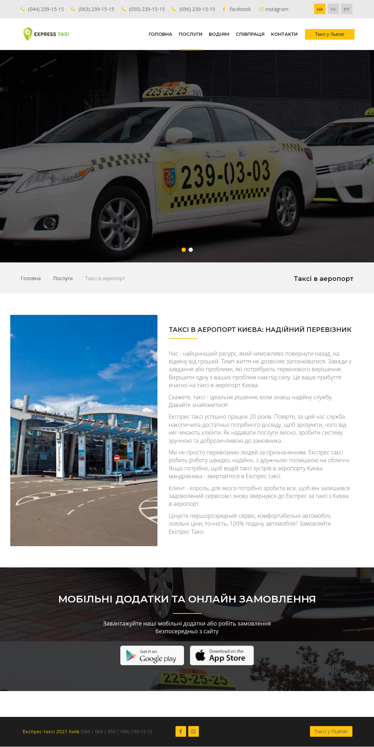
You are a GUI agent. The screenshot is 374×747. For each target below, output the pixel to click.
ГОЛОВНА (160, 34)
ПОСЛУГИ (190, 34)
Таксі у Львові (331, 731)
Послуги (63, 278)
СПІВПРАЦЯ (250, 34)
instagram (277, 9)
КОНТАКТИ (284, 34)
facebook (240, 9)
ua (319, 8)
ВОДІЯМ (219, 34)
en (346, 8)
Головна (31, 278)
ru (332, 8)
